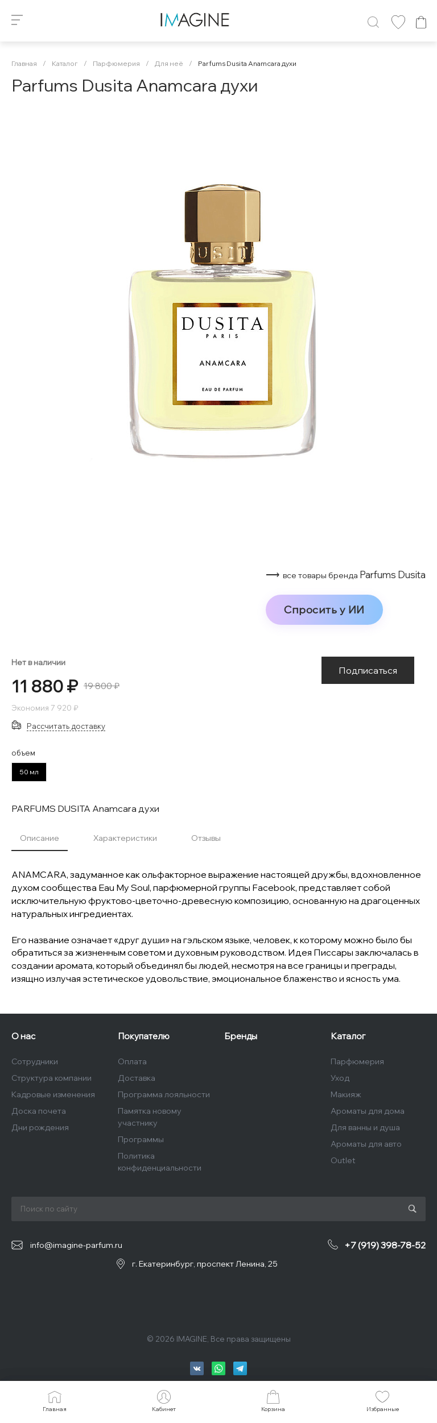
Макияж (346, 1094)
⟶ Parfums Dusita (346, 574)
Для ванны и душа (365, 1127)
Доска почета (38, 1111)
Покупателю (144, 1036)
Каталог (348, 1036)
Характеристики (125, 838)
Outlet (343, 1160)
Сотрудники (34, 1061)
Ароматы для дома (368, 1111)
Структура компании (51, 1078)
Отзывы (206, 838)
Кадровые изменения (53, 1094)
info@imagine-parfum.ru (76, 1245)
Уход (340, 1078)
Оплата (132, 1061)
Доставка (136, 1078)
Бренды (240, 1036)
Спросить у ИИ (324, 609)
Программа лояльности (164, 1094)
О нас (23, 1036)
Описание (39, 838)
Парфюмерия (357, 1061)
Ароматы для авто (366, 1144)
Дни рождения (40, 1127)
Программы (141, 1139)
